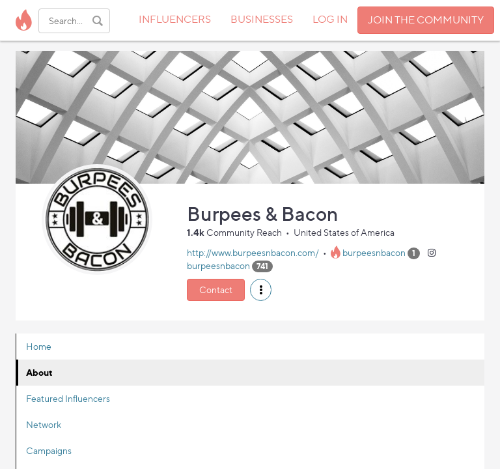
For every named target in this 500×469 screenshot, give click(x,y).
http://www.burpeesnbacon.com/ (253, 252)
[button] (260, 290)
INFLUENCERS (175, 19)
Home (38, 346)
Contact (215, 289)
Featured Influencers (68, 398)
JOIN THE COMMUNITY (426, 20)
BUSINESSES (261, 19)
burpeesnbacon (374, 252)
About (39, 372)
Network (43, 424)
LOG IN (330, 19)
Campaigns (49, 450)
